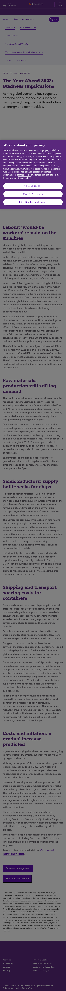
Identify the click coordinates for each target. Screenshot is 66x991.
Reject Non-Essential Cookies (33, 202)
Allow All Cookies (33, 186)
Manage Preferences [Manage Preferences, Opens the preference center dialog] (33, 194)
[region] (33, 174)
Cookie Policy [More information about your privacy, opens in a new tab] (24, 178)
